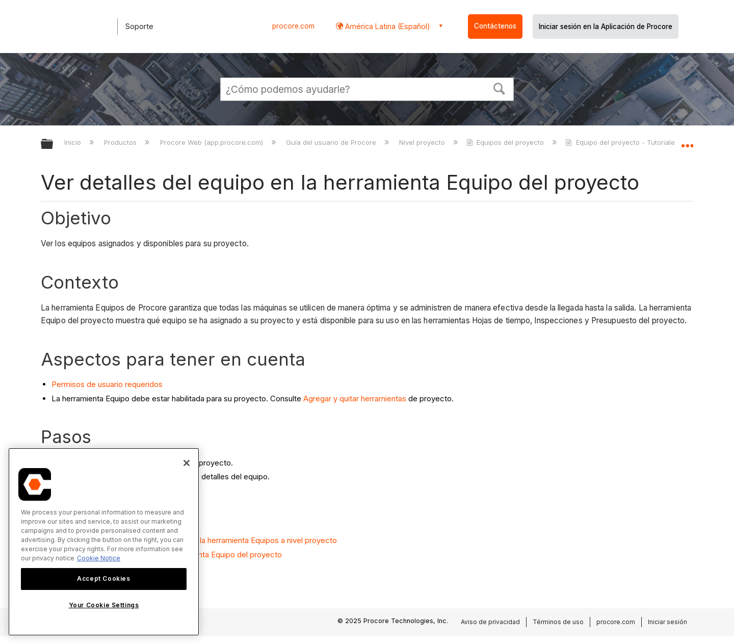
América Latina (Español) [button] (386, 26)
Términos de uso (558, 622)
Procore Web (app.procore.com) (212, 142)
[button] (499, 87)
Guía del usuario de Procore (332, 142)
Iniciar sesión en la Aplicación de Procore (605, 26)
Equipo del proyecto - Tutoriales (622, 142)
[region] (103, 542)
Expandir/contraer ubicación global (687, 141)
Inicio (73, 142)
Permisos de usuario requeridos (107, 384)
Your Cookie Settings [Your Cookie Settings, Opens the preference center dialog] (104, 605)
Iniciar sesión (667, 622)
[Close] (186, 463)
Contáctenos (495, 26)
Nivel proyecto (423, 142)
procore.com (293, 26)
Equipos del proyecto (506, 142)
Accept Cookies (103, 578)
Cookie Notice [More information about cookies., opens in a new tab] (98, 558)
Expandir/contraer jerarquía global (53, 144)
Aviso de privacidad (490, 622)
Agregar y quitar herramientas (354, 398)
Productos (121, 142)
